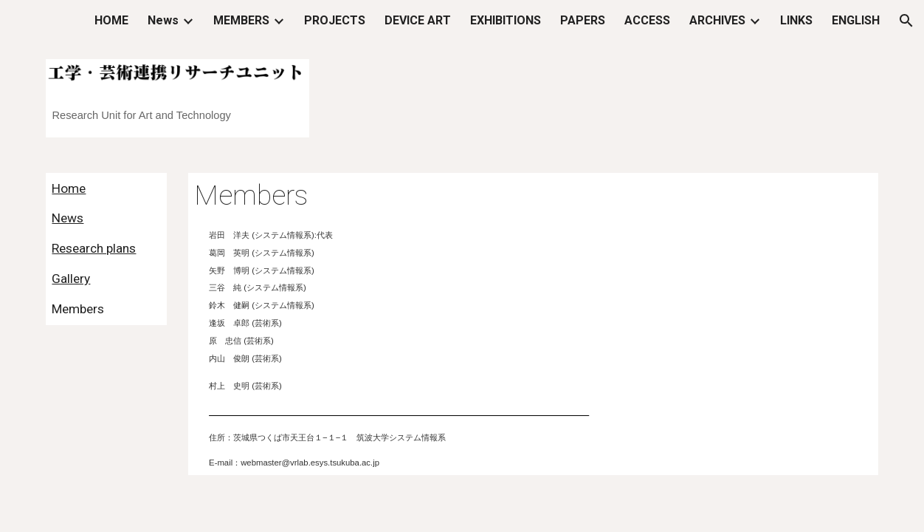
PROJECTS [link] (334, 20)
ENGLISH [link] (856, 20)
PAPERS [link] (582, 20)
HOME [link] (111, 20)
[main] (177, 110)
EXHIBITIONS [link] (505, 20)
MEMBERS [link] (241, 20)
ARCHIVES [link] (717, 20)
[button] (906, 20)
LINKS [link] (796, 20)
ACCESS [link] (647, 20)
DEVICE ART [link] (418, 20)
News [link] (163, 20)
